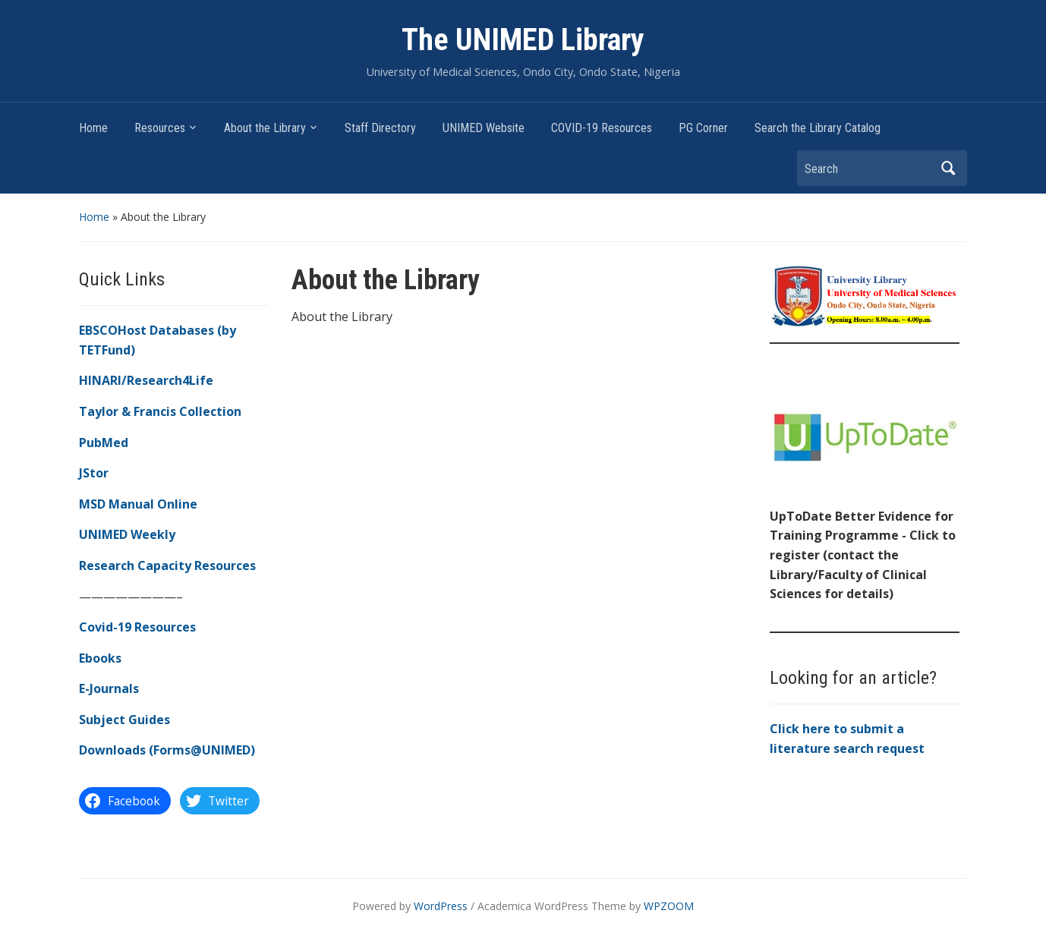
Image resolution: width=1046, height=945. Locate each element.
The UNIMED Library (523, 40)
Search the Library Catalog (818, 128)
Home (93, 128)
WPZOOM (669, 906)
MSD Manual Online (138, 504)
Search (948, 168)
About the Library (265, 128)
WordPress (441, 906)
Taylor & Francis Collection (160, 411)
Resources (159, 128)
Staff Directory (380, 128)
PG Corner (703, 128)
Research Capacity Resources (167, 565)
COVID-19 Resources (601, 128)
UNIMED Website (484, 128)
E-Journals (109, 688)
